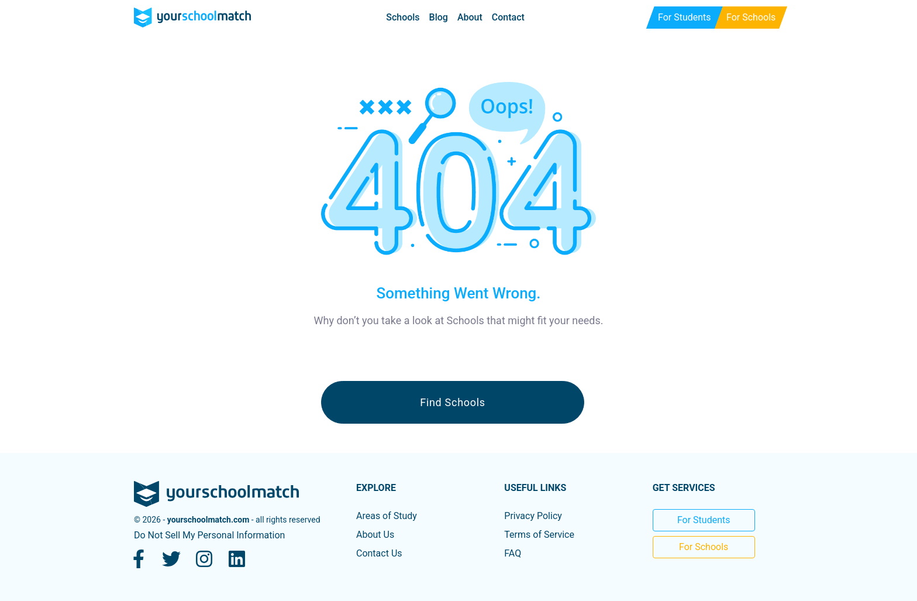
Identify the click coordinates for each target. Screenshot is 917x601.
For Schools (703, 546)
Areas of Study (386, 515)
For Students (703, 520)
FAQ (512, 553)
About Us (375, 534)
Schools (402, 17)
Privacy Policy (533, 515)
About (469, 17)
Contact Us (379, 553)
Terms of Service (539, 534)
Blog (438, 17)
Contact (508, 17)
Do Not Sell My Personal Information (209, 535)
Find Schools (452, 402)
